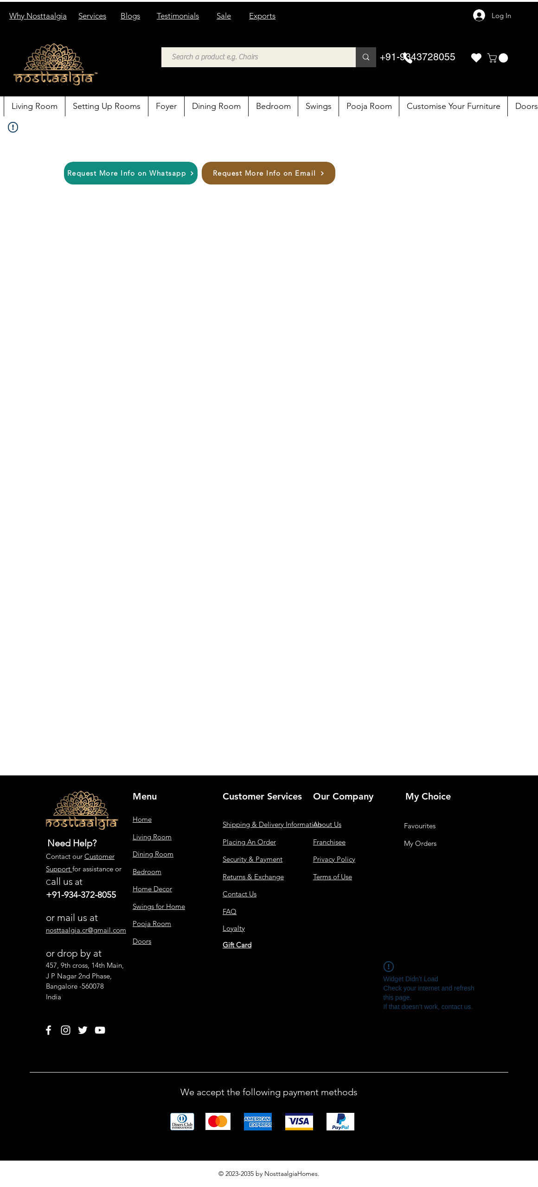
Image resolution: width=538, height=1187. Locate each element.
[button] (498, 58)
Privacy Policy (334, 859)
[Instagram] (65, 1030)
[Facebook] (48, 1030)
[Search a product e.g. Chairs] (254, 57)
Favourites (420, 825)
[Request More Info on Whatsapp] (131, 173)
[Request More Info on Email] (268, 173)
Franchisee (329, 842)
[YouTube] (100, 1030)
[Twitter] (83, 1030)
